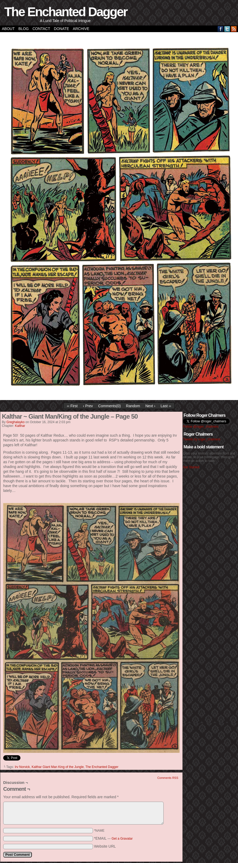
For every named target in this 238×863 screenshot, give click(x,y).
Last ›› (166, 406)
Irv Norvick (22, 767)
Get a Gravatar (122, 838)
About (8, 29)
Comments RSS (167, 777)
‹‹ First (72, 406)
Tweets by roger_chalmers (201, 439)
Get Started (191, 467)
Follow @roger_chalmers (201, 426)
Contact (41, 29)
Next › (150, 406)
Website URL (105, 846)
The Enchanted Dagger (65, 12)
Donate (61, 29)
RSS (234, 28)
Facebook (220, 28)
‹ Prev (88, 406)
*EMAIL (113, 838)
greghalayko (15, 422)
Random (133, 406)
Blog (23, 29)
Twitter (227, 28)
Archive (81, 29)
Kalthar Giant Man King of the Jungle (58, 767)
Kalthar (20, 426)
